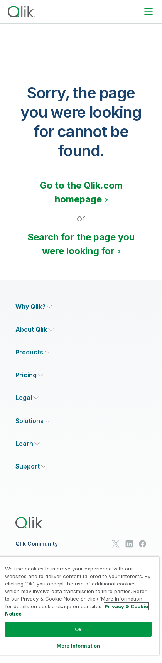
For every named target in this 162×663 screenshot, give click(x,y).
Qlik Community (36, 544)
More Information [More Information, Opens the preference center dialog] (78, 646)
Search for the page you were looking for (81, 243)
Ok (78, 629)
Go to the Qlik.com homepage (81, 192)
